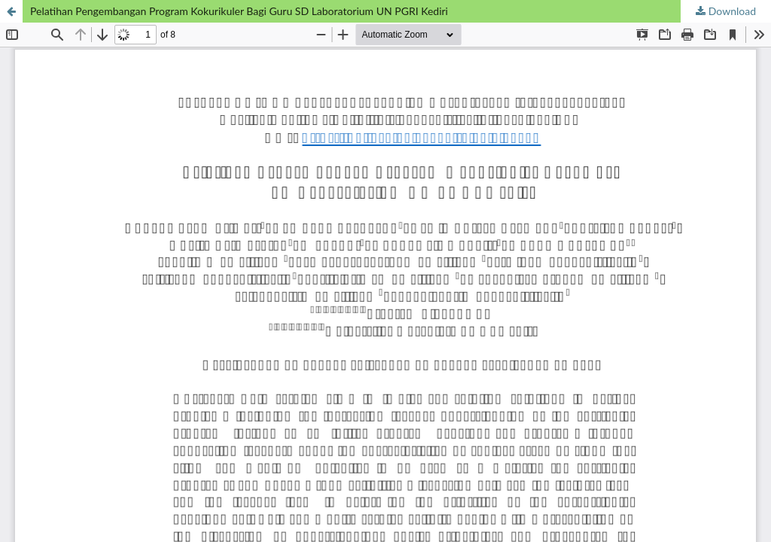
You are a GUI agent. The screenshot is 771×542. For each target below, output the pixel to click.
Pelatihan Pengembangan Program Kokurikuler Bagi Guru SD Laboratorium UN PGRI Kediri (239, 11)
